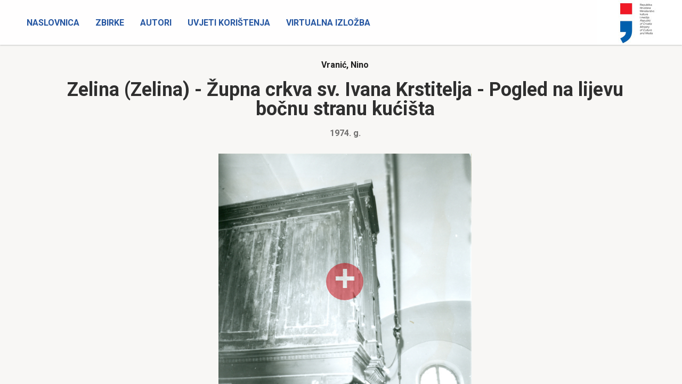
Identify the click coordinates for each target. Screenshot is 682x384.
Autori (156, 23)
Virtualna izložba (328, 23)
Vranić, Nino (345, 65)
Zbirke (109, 23)
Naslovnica (53, 23)
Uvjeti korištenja (229, 23)
